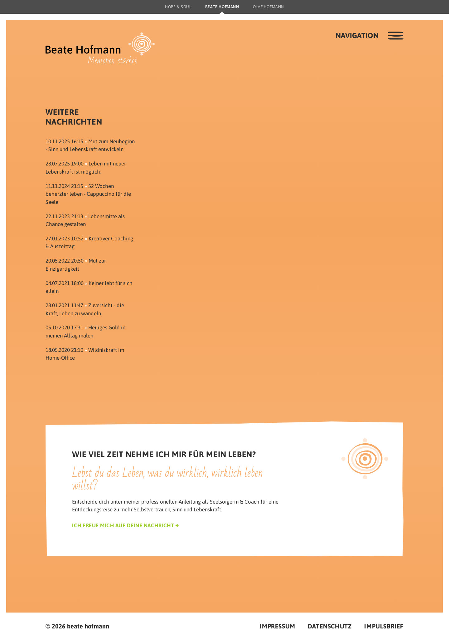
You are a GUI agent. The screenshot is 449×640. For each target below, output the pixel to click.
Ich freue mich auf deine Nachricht (123, 525)
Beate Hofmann (222, 6)
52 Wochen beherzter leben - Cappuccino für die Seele (88, 194)
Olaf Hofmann (268, 6)
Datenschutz (330, 626)
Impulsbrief (383, 626)
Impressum (277, 626)
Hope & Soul (178, 6)
